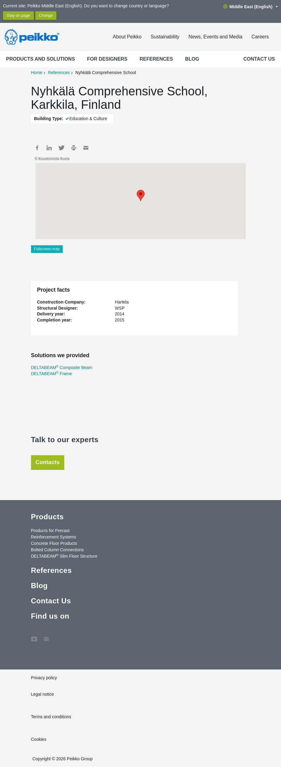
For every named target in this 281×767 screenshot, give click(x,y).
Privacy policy (44, 677)
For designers (107, 59)
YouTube (34, 636)
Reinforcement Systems (53, 536)
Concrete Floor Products (54, 543)
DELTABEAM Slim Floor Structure (64, 556)
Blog (192, 59)
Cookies (39, 739)
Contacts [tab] (48, 462)
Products (47, 517)
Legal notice (42, 694)
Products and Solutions (40, 59)
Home (36, 72)
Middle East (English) (250, 6)
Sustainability (165, 36)
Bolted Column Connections (57, 549)
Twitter (61, 148)
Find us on (50, 616)
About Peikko (127, 36)
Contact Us (259, 59)
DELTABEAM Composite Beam (62, 367)
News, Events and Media (215, 36)
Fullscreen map (47, 249)
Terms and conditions (51, 716)
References (156, 59)
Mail (86, 148)
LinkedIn (49, 148)
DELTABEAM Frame (51, 373)
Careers (260, 36)
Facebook (37, 148)
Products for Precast (50, 530)
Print (74, 148)
